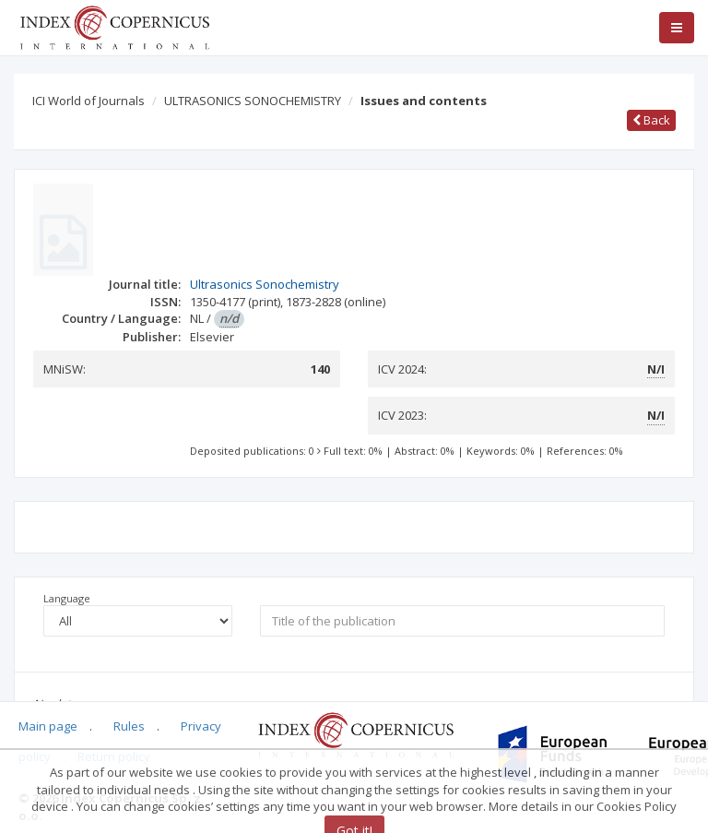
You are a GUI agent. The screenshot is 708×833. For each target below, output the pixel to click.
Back (651, 120)
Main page (47, 726)
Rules (129, 726)
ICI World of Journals (88, 100)
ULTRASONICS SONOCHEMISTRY (252, 100)
